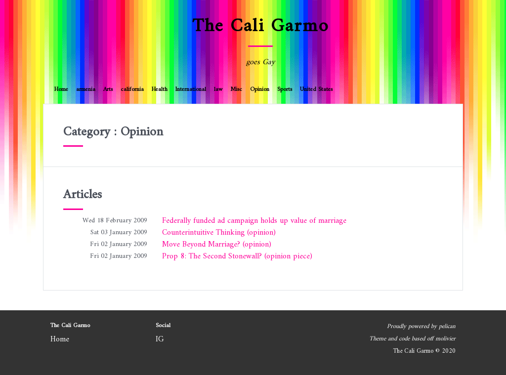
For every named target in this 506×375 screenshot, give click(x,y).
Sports (284, 89)
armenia (85, 89)
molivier (445, 338)
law (218, 89)
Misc (236, 89)
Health (160, 89)
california (132, 89)
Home (61, 89)
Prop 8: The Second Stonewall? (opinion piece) (237, 256)
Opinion (259, 89)
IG (160, 339)
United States (316, 89)
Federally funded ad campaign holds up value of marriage (254, 221)
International (190, 89)
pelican (447, 326)
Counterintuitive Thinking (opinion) (219, 233)
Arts (108, 89)
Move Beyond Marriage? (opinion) (216, 244)
